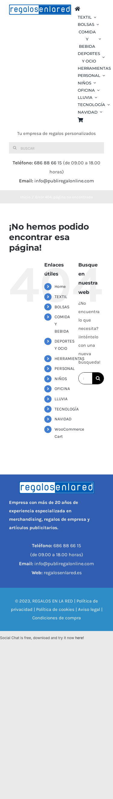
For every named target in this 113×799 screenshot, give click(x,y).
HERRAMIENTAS (69, 358)
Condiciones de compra (56, 618)
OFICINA (62, 388)
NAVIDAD (63, 419)
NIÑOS (61, 378)
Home (60, 286)
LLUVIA (61, 398)
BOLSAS (62, 307)
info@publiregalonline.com (64, 181)
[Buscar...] (85, 378)
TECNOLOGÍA (67, 409)
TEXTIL (61, 296)
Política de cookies (55, 609)
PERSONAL (65, 368)
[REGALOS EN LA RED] (40, 10)
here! (79, 638)
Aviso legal (89, 609)
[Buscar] (56, 148)
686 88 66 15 (48, 163)
